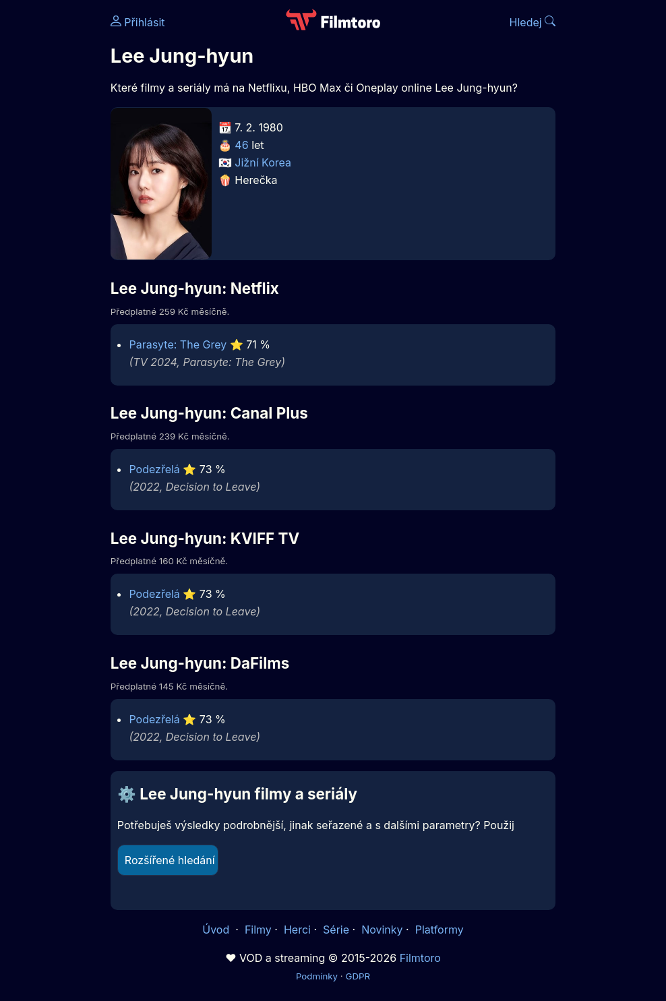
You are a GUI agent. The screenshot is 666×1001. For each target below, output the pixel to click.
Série (336, 929)
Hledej (533, 22)
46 (241, 145)
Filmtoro (420, 958)
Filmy (258, 929)
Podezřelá (154, 469)
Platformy (439, 929)
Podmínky (317, 976)
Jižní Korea (263, 162)
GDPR (357, 976)
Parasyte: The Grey (177, 344)
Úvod (217, 929)
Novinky (381, 929)
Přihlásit (138, 22)
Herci (297, 929)
